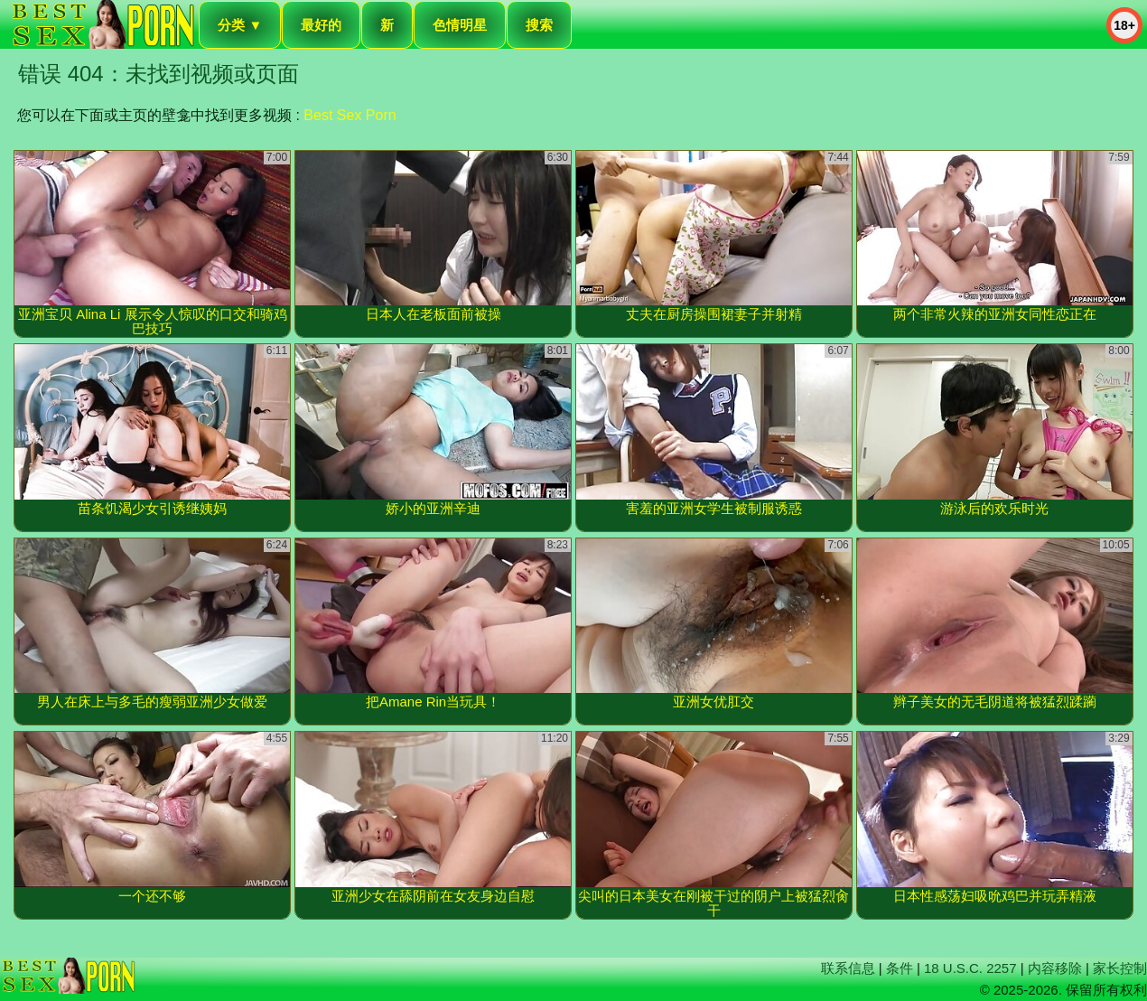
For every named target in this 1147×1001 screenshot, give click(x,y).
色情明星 (460, 25)
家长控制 (1120, 968)
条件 (899, 968)
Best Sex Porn (349, 115)
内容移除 (1055, 968)
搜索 (539, 25)
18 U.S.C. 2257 (970, 968)
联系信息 (848, 968)
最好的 (321, 25)
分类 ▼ (240, 25)
